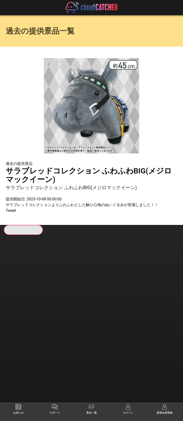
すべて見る (24, 302)
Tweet (11, 210)
